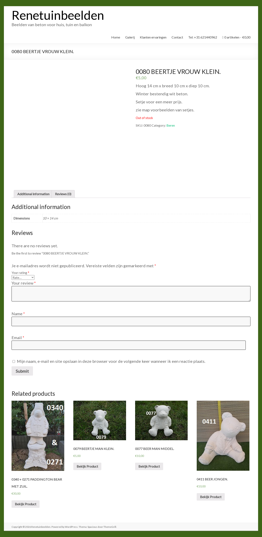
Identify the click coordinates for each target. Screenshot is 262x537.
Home (115, 37)
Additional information (33, 194)
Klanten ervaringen (153, 37)
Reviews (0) (63, 194)
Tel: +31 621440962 (202, 37)
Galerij (130, 37)
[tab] (33, 194)
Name (18, 313)
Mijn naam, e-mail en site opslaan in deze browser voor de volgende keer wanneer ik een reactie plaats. (111, 361)
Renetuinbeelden (58, 15)
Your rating (20, 272)
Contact (177, 37)
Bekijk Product (25, 504)
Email (18, 337)
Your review (24, 282)
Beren (170, 125)
